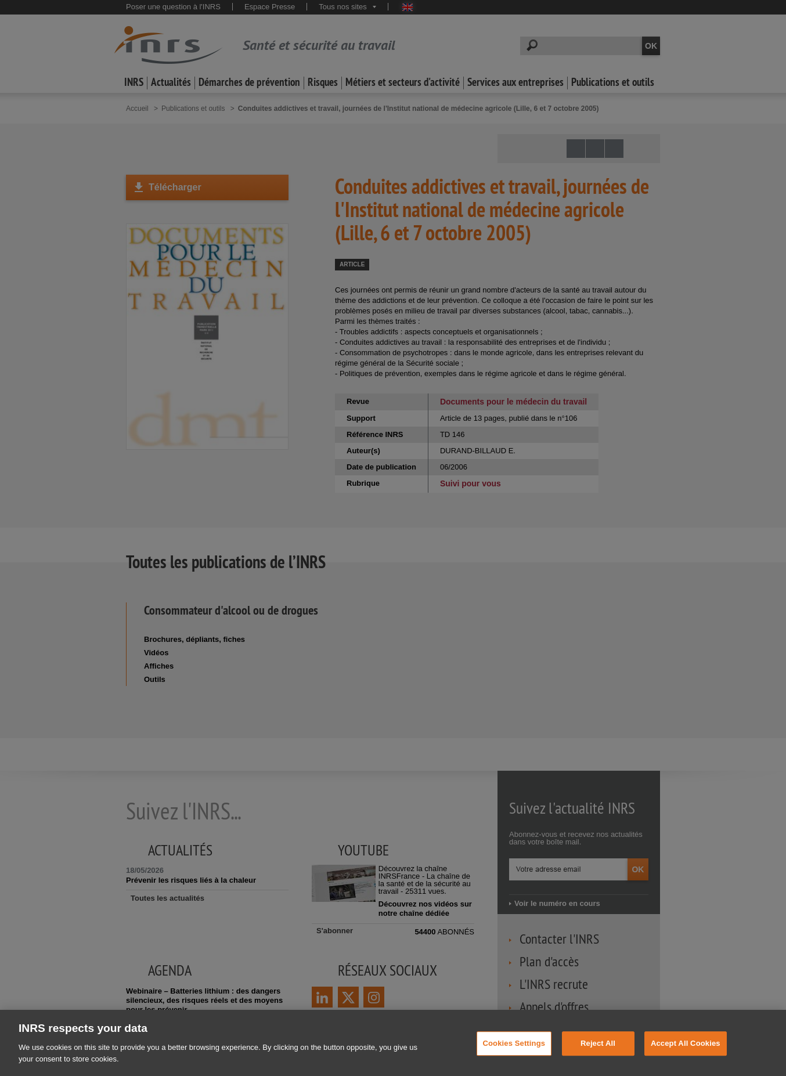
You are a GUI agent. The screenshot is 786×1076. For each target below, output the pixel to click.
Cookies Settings (514, 1055)
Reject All (598, 1055)
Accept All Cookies (685, 1055)
